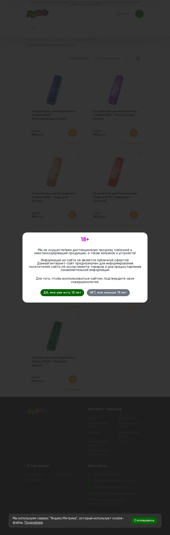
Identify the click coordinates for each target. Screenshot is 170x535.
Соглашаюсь (144, 520)
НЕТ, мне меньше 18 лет (108, 292)
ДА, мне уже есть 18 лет (62, 292)
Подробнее (34, 522)
